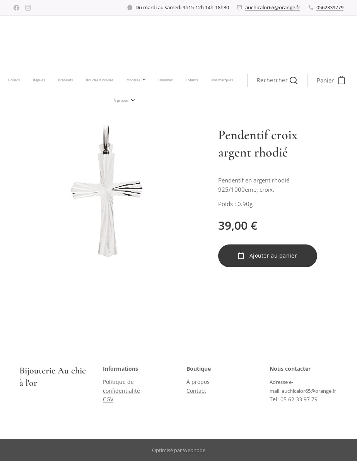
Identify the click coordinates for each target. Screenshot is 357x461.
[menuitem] (66, 80)
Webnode (194, 450)
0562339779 (329, 7)
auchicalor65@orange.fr (272, 7)
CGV (108, 399)
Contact (196, 390)
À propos (198, 382)
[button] (222, 80)
